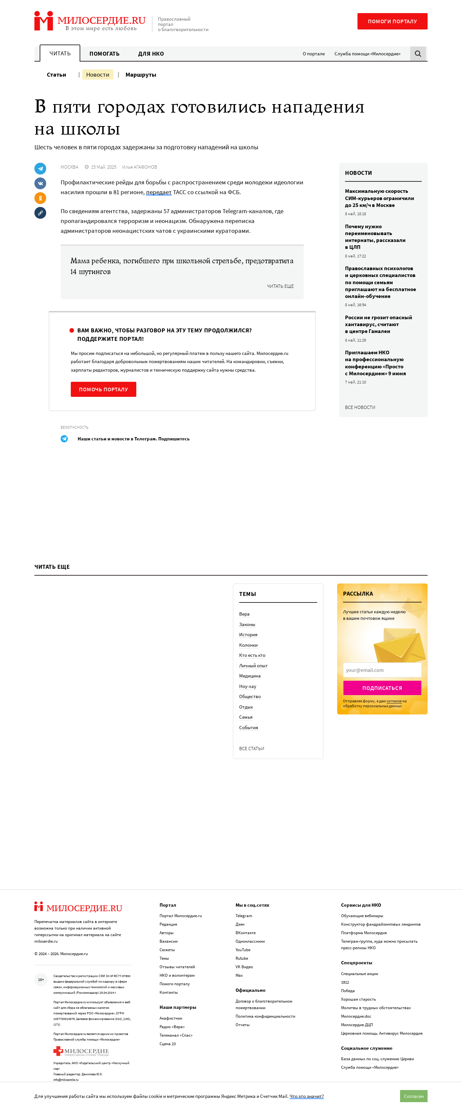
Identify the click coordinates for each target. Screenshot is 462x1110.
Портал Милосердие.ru (181, 902)
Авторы (167, 919)
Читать (59, 53)
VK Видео (244, 953)
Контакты (169, 978)
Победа (348, 977)
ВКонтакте (246, 919)
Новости (97, 74)
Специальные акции (359, 960)
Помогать (104, 53)
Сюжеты (167, 936)
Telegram (244, 902)
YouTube (243, 936)
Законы (247, 653)
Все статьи (251, 777)
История (248, 663)
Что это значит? (307, 1096)
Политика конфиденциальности (265, 1002)
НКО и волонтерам (177, 961)
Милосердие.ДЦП (357, 1011)
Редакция (168, 910)
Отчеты (243, 1011)
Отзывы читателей (177, 953)
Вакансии (169, 927)
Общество (250, 725)
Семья (246, 746)
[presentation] (382, 698)
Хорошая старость (358, 985)
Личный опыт (253, 694)
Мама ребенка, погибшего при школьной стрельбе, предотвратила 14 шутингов (181, 266)
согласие (394, 729)
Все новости (360, 407)
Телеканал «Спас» (176, 1021)
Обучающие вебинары (362, 902)
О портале (314, 53)
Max (239, 961)
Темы (164, 944)
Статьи (56, 74)
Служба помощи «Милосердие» (367, 53)
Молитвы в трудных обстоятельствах (376, 994)
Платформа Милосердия (364, 919)
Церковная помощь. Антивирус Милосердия (382, 1019)
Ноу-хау (247, 715)
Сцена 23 (168, 1030)
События (248, 756)
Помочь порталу (103, 389)
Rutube (242, 944)
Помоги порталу (392, 21)
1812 (345, 968)
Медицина (250, 704)
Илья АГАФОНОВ (139, 167)
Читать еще (280, 286)
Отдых (246, 735)
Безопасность (74, 427)
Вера (244, 642)
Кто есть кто (252, 684)
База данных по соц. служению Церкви (377, 1045)
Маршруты (140, 74)
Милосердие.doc (356, 1002)
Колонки (248, 674)
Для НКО (151, 53)
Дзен (240, 910)
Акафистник (171, 1004)
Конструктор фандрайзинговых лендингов (381, 910)
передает (159, 192)
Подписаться (382, 716)
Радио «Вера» (172, 1013)
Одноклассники (250, 927)
